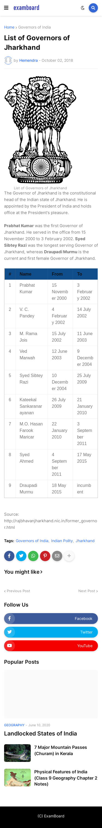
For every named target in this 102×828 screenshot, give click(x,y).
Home (9, 27)
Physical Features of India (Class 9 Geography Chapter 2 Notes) (65, 778)
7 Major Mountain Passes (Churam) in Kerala (60, 750)
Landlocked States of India (40, 733)
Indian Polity (62, 541)
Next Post (86, 591)
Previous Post (18, 591)
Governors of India (34, 27)
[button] (6, 8)
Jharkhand (85, 541)
